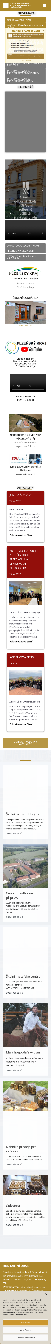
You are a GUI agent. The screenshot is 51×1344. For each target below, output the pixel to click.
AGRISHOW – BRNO (21, 657)
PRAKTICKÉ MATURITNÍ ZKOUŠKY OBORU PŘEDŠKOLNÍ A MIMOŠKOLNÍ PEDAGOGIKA (24, 559)
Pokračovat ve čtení (21, 535)
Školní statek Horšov (25, 278)
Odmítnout (25, 1330)
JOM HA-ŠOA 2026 (20, 495)
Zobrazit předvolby (25, 1337)
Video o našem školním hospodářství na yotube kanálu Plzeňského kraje (25, 362)
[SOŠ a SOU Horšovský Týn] (18, 5)
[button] (46, 1294)
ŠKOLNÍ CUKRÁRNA (25, 298)
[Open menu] (44, 5)
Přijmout (25, 1322)
